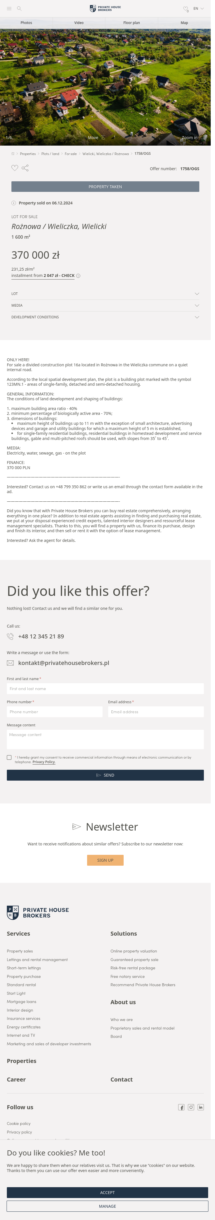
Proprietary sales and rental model (142, 1028)
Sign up (105, 860)
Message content (21, 725)
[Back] (5, 81)
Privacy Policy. (44, 761)
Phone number (19, 702)
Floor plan (131, 22)
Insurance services (23, 1018)
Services (18, 933)
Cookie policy (19, 1123)
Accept (107, 1192)
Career (16, 1079)
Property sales (20, 951)
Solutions (123, 933)
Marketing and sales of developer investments (49, 1043)
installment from (43, 275)
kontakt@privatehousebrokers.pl (58, 663)
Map (184, 22)
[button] (199, 8)
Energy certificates (24, 1027)
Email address (120, 702)
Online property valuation (133, 951)
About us (123, 1002)
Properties (22, 1061)
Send (105, 775)
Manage (107, 1206)
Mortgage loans (21, 1001)
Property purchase (24, 976)
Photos (26, 22)
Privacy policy (19, 1132)
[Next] (205, 81)
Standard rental (21, 984)
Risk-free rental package (132, 967)
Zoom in (193, 137)
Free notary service (127, 976)
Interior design (20, 1010)
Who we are (121, 1019)
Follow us (20, 1107)
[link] (105, 81)
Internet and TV (21, 1035)
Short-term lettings (24, 967)
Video (79, 22)
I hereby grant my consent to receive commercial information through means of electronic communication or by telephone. (103, 759)
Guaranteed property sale (134, 959)
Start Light (16, 993)
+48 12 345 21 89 (35, 636)
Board (116, 1036)
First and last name (23, 679)
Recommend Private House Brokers (142, 984)
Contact (121, 1079)
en (199, 8)
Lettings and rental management (37, 959)
